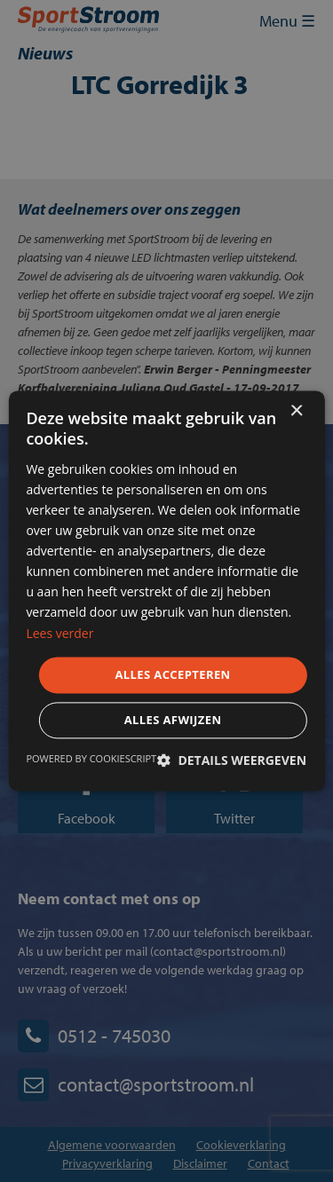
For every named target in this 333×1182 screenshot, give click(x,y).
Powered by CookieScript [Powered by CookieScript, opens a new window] (91, 759)
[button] (231, 761)
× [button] (296, 411)
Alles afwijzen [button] (173, 721)
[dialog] (166, 591)
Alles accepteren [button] (172, 674)
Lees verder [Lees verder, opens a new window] (59, 633)
